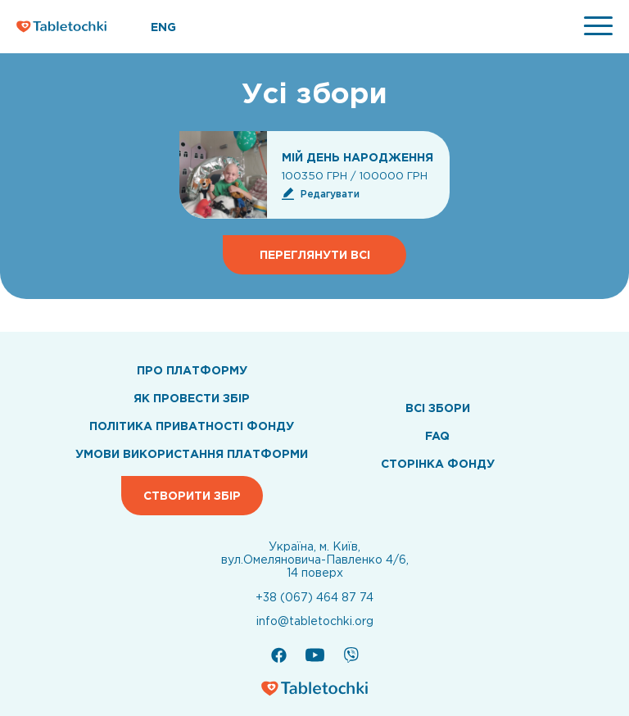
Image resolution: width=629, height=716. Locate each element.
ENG (163, 27)
